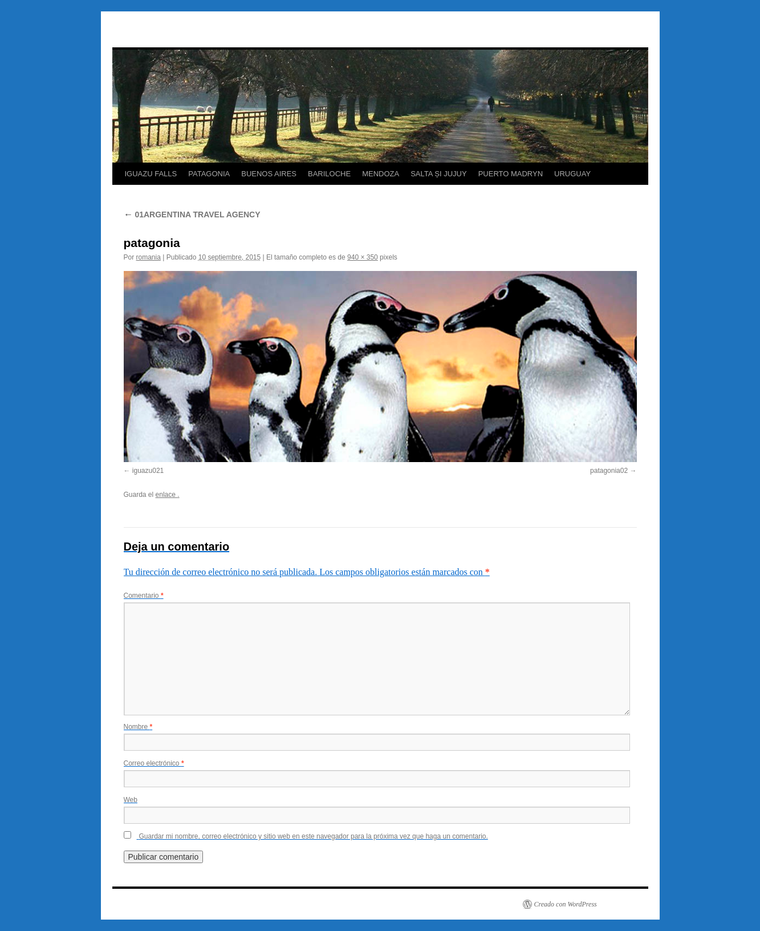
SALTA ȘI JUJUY (439, 173)
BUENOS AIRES (268, 173)
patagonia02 (609, 471)
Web (130, 800)
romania (148, 257)
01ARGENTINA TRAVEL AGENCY (192, 214)
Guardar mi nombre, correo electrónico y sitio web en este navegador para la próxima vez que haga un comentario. (313, 836)
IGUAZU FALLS (151, 173)
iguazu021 (148, 471)
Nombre (138, 727)
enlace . (168, 495)
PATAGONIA (209, 173)
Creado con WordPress (565, 904)
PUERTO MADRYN (510, 173)
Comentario (144, 596)
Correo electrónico (154, 763)
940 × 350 (362, 257)
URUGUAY (572, 173)
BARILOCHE (329, 173)
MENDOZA (380, 173)
